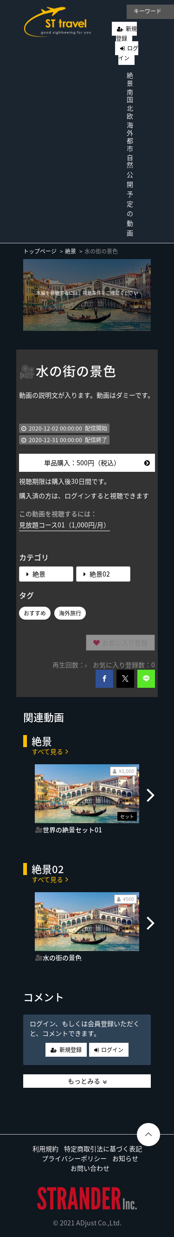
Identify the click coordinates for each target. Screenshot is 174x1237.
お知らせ (125, 1158)
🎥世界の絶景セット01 (68, 829)
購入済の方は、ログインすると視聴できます (84, 495)
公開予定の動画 (130, 203)
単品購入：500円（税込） (97, 462)
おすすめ (35, 613)
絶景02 (97, 573)
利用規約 (45, 1148)
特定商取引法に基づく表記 (103, 1148)
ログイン (128, 53)
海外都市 (130, 136)
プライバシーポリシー (74, 1158)
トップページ (40, 251)
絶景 (130, 79)
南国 (130, 95)
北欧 (130, 112)
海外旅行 (70, 613)
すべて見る (50, 751)
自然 (130, 161)
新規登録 (126, 34)
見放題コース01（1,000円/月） (64, 524)
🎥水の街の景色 (58, 957)
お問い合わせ (90, 1168)
